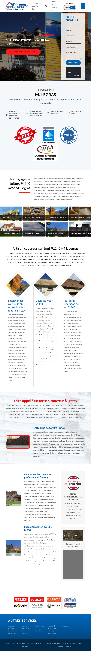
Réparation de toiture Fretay (39, 630)
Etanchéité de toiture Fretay (12, 632)
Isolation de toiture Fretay (52, 627)
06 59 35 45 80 (55, 8)
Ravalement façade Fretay (25, 627)
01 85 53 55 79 (55, 3)
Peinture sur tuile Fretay (11, 627)
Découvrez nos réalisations (23, 52)
